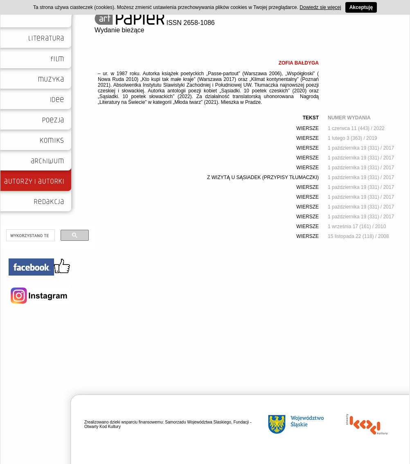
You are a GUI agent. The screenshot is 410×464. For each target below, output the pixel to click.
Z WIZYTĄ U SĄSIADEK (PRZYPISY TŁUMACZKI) (263, 177)
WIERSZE (307, 128)
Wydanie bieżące (119, 30)
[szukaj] (29, 235)
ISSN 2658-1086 (155, 22)
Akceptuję (361, 7)
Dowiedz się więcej (320, 7)
